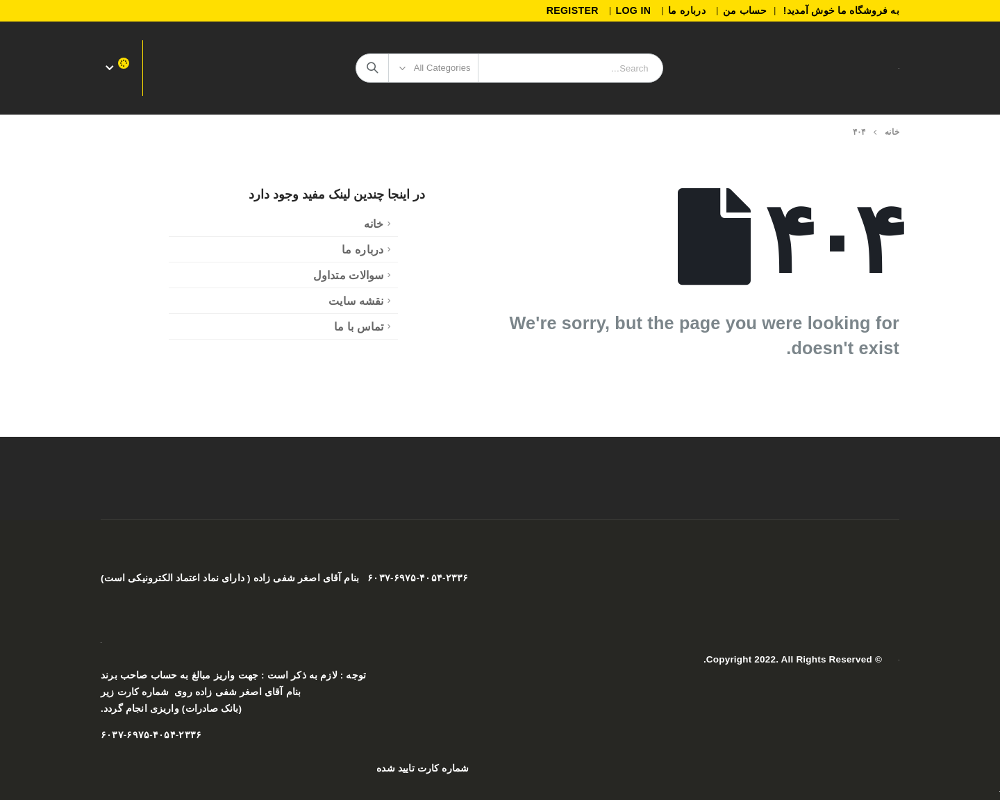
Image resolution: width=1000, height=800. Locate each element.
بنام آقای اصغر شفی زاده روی (237, 692)
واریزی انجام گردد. (140, 708)
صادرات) (198, 708)
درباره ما (687, 10)
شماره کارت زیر (135, 692)
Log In (633, 10)
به (182, 675)
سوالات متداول (348, 275)
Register (573, 10)
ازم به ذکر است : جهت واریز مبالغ (260, 675)
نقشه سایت (355, 300)
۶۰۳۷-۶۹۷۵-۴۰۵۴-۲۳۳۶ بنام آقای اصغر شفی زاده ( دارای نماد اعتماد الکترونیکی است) (284, 578)
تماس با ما (359, 326)
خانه (374, 223)
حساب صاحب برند (139, 675)
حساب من (745, 10)
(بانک (231, 708)
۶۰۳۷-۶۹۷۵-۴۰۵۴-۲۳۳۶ (151, 735)
